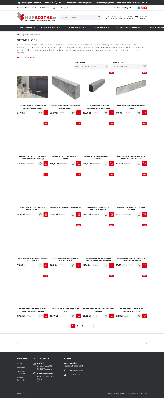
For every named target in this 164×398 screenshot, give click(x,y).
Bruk (120, 3)
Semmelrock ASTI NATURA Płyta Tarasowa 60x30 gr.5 (131, 259)
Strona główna (23, 35)
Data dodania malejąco (85, 66)
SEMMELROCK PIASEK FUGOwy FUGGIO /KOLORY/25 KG (33, 107)
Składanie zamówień (21, 372)
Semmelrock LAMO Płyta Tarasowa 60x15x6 (98, 208)
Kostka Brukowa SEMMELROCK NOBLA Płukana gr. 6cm (131, 158)
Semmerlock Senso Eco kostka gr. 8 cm (131, 208)
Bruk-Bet (127, 3)
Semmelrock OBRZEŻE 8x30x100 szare (131, 107)
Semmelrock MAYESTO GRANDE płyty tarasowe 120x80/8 (32, 158)
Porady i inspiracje (21, 379)
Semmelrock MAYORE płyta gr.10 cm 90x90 (98, 158)
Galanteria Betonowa (108, 28)
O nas (19, 363)
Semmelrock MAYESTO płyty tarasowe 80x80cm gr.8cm (98, 259)
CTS (139, 3)
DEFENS (144, 3)
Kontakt (154, 28)
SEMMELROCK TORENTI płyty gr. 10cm (65, 158)
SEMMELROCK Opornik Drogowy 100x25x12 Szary (65, 107)
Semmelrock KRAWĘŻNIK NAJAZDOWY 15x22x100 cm (98, 107)
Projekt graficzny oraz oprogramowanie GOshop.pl (127, 393)
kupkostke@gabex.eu (64, 8)
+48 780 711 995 (44, 8)
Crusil (133, 3)
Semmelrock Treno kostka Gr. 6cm (66, 310)
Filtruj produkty (120, 66)
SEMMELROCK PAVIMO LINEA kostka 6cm (65, 208)
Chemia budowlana (135, 28)
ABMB (114, 3)
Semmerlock (35, 35)
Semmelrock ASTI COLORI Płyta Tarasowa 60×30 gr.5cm (33, 310)
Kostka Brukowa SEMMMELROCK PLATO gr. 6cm (33, 259)
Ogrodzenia (85, 28)
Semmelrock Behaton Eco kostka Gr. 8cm (98, 310)
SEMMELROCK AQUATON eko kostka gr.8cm (65, 259)
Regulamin (21, 367)
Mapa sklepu (22, 393)
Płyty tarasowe (66, 28)
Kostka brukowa (44, 28)
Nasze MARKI (23, 28)
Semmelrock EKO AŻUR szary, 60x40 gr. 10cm (33, 208)
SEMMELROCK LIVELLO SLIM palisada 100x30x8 (131, 310)
